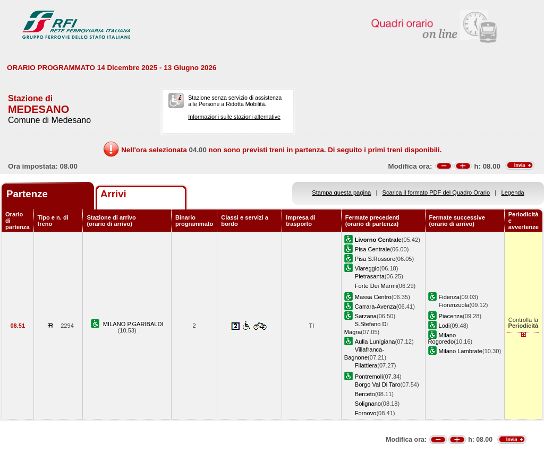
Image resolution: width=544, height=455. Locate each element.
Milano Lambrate (461, 351)
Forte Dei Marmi (376, 286)
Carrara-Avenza (375, 306)
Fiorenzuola (454, 305)
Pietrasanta (370, 276)
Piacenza (451, 316)
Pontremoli (369, 376)
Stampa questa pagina (341, 192)
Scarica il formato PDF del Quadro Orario (436, 192)
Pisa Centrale (372, 249)
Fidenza (449, 297)
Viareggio (367, 268)
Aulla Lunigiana (375, 341)
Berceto (365, 394)
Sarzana (366, 316)
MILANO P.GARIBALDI (133, 324)
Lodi (444, 325)
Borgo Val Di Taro (378, 384)
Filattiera (366, 365)
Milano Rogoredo (442, 338)
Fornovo (366, 413)
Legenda (513, 192)
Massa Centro (373, 297)
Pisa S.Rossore (375, 259)
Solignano (368, 403)
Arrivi (113, 193)
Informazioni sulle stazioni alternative (234, 116)
